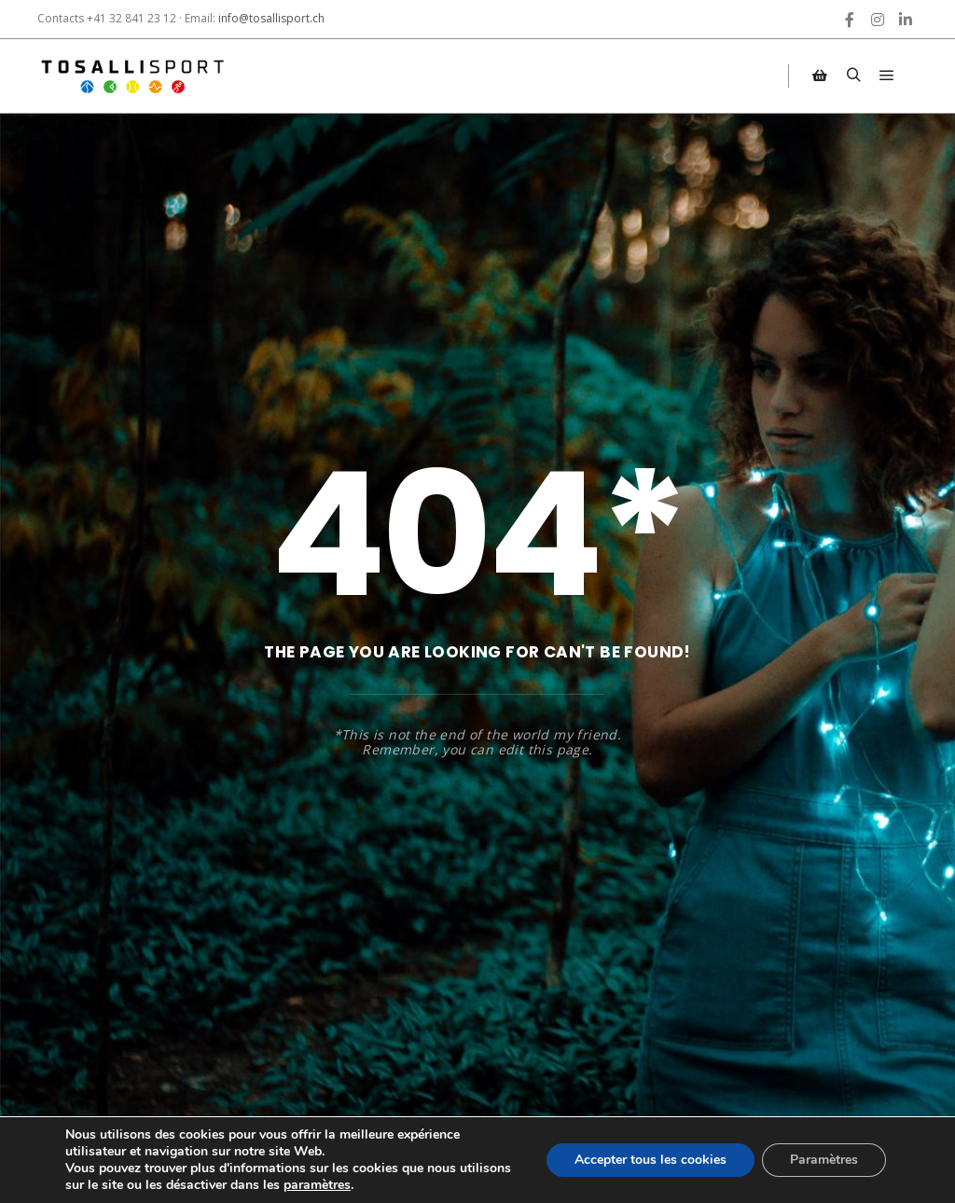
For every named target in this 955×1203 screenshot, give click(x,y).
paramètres (317, 1185)
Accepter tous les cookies (650, 1159)
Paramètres (824, 1159)
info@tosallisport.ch (271, 18)
